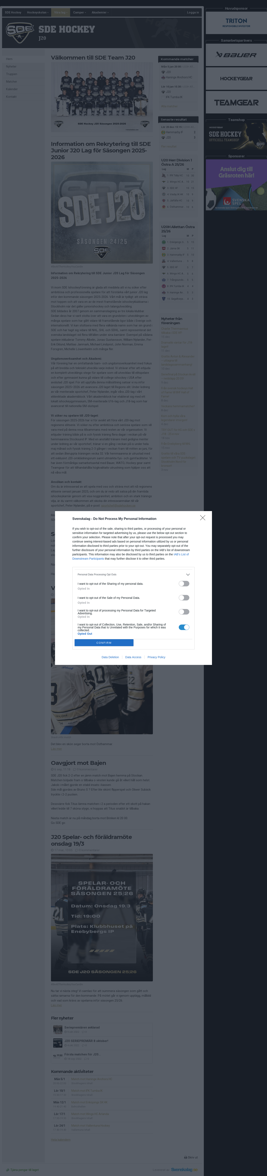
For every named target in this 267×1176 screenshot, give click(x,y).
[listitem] (133, 574)
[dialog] (133, 588)
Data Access (133, 657)
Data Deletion (110, 657)
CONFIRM (104, 642)
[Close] (204, 519)
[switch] (184, 583)
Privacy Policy (156, 657)
